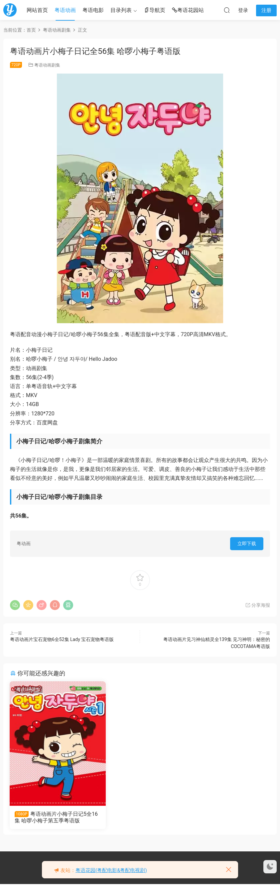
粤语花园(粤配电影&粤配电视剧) (111, 870)
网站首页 (37, 10)
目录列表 (121, 10)
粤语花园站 (188, 10)
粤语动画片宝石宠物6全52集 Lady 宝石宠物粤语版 (62, 639)
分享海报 (257, 605)
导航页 (154, 10)
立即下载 (246, 543)
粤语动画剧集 (47, 65)
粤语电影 (93, 10)
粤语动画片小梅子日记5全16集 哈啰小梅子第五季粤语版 (51, 817)
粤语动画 (65, 10)
